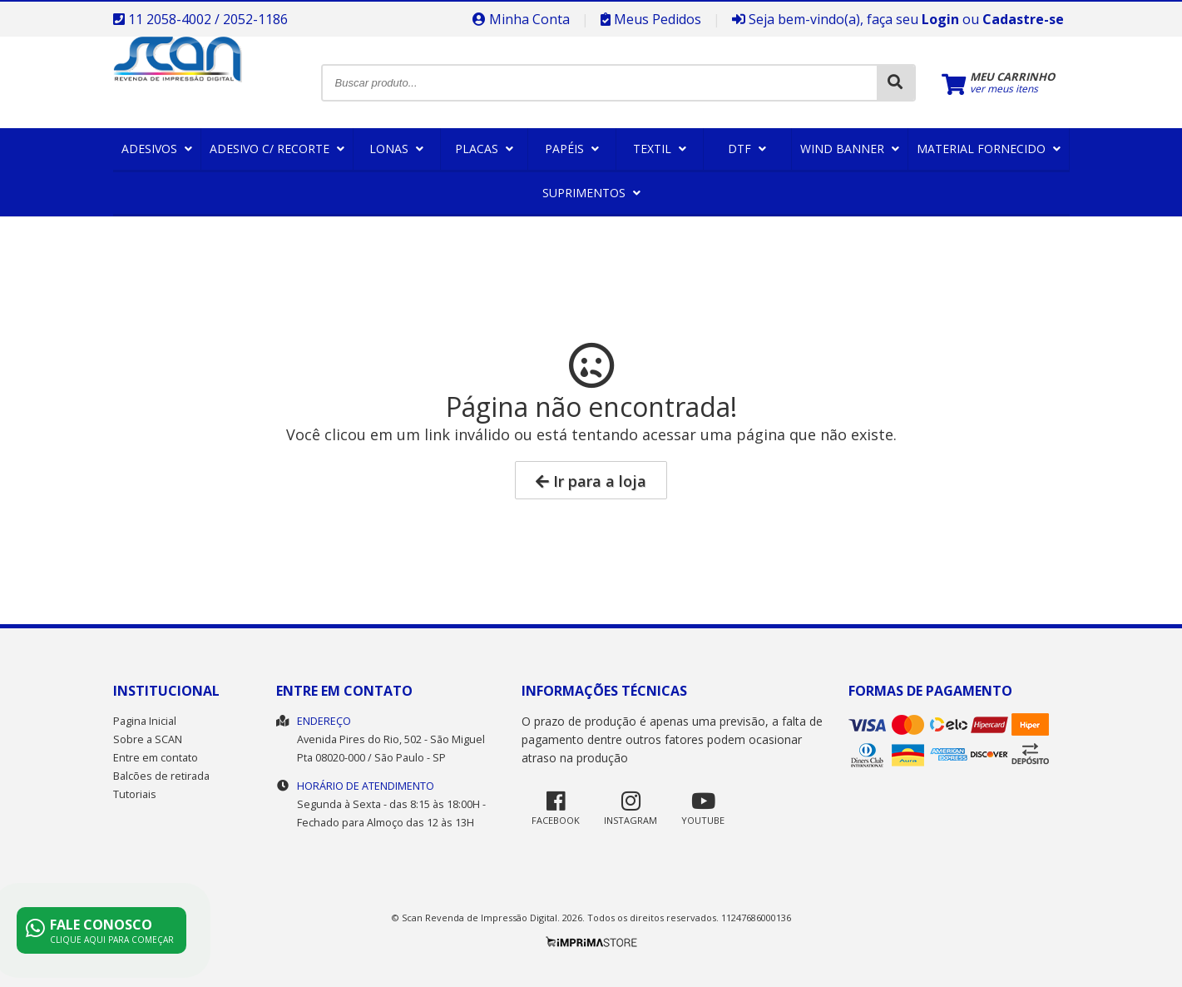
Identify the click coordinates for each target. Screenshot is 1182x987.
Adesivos (156, 148)
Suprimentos (591, 193)
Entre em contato (155, 758)
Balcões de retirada (161, 776)
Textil (659, 148)
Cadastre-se (1023, 19)
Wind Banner (849, 148)
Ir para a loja (591, 481)
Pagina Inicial (144, 721)
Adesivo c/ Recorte (277, 148)
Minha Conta (521, 19)
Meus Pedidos (651, 19)
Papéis (572, 148)
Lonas (396, 148)
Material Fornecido (989, 148)
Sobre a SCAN (147, 739)
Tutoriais (134, 794)
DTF (747, 148)
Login (940, 19)
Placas (484, 148)
